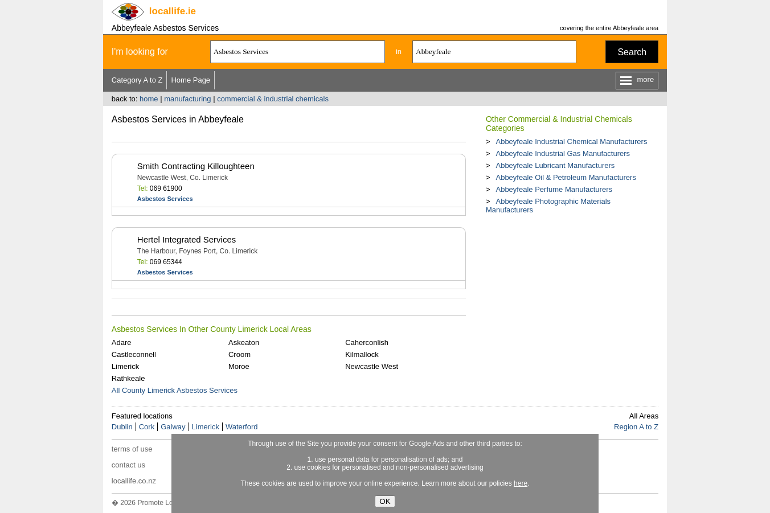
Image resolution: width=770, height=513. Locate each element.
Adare (122, 342)
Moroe (238, 366)
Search (631, 52)
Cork (146, 426)
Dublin (122, 426)
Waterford (242, 426)
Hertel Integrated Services (186, 239)
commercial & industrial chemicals (273, 99)
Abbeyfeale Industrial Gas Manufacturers (562, 153)
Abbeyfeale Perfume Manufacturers (553, 189)
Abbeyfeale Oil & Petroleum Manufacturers (565, 177)
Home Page (190, 80)
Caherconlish (366, 342)
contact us (128, 465)
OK (384, 501)
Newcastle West (371, 366)
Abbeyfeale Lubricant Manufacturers (555, 165)
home (149, 99)
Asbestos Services (165, 198)
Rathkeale (128, 378)
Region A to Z (636, 426)
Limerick (125, 366)
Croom (239, 354)
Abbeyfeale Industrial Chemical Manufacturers (571, 141)
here (520, 483)
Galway (173, 426)
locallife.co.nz (134, 481)
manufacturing (187, 99)
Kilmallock (362, 354)
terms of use (132, 449)
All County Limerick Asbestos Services (174, 390)
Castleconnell (134, 354)
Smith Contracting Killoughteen (196, 166)
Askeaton (243, 342)
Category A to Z (137, 80)
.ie (172, 11)
